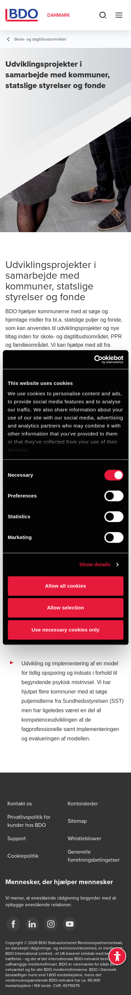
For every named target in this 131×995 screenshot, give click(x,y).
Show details (95, 564)
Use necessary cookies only (65, 630)
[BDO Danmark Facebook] (13, 924)
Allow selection (65, 607)
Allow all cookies (65, 586)
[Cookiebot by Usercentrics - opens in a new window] (94, 359)
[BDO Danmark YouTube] (70, 924)
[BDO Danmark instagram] (51, 924)
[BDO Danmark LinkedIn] (32, 924)
